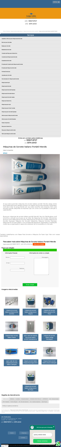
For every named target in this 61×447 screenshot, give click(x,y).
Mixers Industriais (6, 122)
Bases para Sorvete (6, 46)
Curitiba (18, 398)
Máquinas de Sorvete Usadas (8, 97)
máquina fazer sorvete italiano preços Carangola (49, 361)
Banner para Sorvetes (7, 42)
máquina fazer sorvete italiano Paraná (11, 336)
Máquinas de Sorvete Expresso (8, 89)
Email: (15, 263)
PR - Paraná (6, 400)
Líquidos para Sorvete (7, 75)
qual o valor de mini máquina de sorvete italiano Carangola (11, 362)
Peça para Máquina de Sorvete (9, 130)
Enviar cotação (30, 284)
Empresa (24, 432)
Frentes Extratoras (6, 71)
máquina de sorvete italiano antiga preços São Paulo (30, 387)
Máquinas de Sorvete (6, 86)
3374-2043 (33, 24)
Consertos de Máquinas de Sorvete (9, 57)
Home (12, 432)
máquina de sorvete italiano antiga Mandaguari (49, 336)
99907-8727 (32, 21)
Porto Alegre (14, 400)
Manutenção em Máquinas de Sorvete (10, 78)
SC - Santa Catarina (35, 400)
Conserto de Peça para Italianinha (9, 53)
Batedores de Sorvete (6, 49)
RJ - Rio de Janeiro (23, 400)
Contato (23, 436)
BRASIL (12, 398)
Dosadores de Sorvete (7, 60)
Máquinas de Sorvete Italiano (8, 93)
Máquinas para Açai (6, 104)
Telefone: (17, 269)
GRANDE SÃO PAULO (35, 398)
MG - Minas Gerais (53, 398)
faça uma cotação (39, 244)
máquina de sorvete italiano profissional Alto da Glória (11, 311)
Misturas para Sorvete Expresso (9, 119)
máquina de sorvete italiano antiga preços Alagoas (30, 311)
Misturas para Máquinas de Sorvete (10, 115)
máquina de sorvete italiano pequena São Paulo (49, 311)
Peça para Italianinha (7, 126)
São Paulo (44, 400)
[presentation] (15, 277)
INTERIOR (45, 398)
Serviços (30, 35)
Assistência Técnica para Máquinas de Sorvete (12, 38)
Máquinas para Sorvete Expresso (9, 111)
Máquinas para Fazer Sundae (8, 108)
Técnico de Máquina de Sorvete (9, 133)
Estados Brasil (24, 398)
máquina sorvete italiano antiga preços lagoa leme (30, 361)
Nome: (15, 258)
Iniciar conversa (42, 441)
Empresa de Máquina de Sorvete (9, 67)
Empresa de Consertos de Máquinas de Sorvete (12, 64)
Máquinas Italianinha (7, 100)
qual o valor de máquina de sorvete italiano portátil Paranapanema (30, 336)
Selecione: (6, 398)
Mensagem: (41, 266)
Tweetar (5, 153)
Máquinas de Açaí (6, 82)
